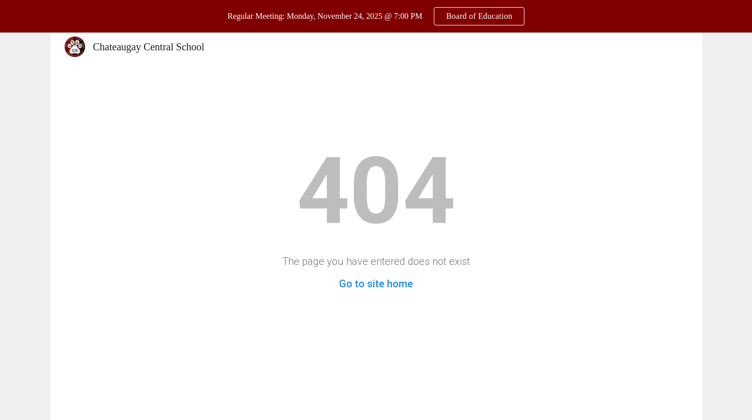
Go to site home (376, 284)
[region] (376, 16)
